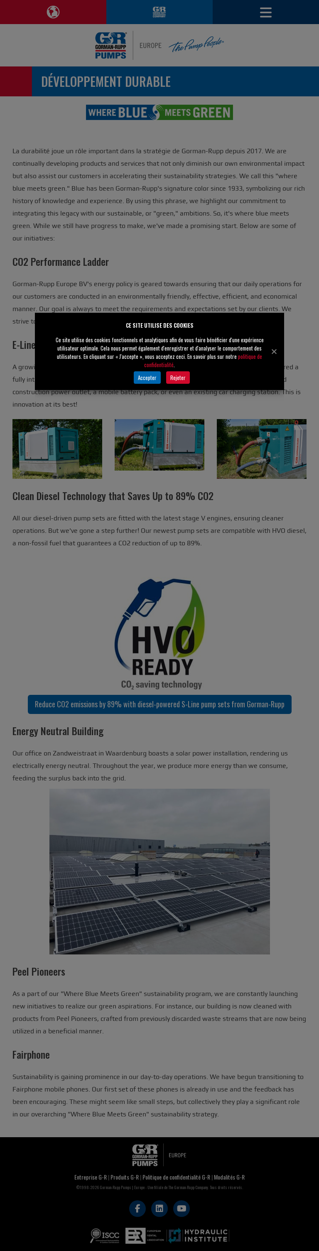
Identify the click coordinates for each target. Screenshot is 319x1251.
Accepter (147, 377)
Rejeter (178, 377)
